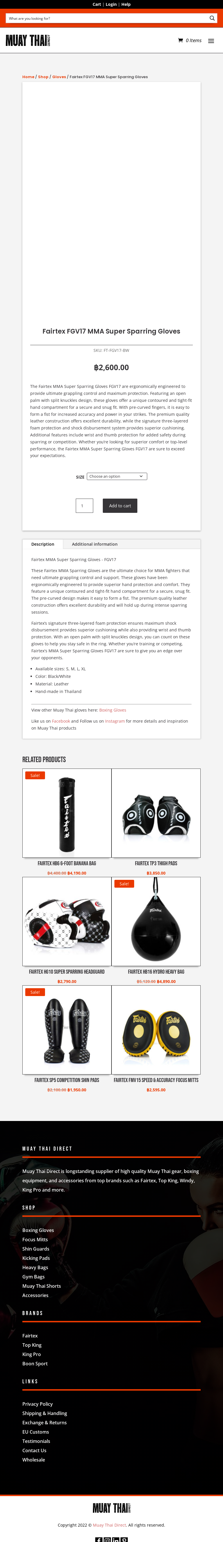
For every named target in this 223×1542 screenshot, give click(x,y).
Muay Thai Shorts (41, 1286)
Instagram (115, 721)
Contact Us (34, 1450)
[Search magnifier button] (212, 18)
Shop (43, 77)
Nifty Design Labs (124, 1476)
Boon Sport (35, 1363)
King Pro (31, 1354)
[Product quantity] (84, 506)
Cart (97, 4)
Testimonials (36, 1441)
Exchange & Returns (44, 1422)
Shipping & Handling (44, 1413)
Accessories (35, 1295)
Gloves (59, 77)
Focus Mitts (35, 1239)
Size (80, 477)
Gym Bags (33, 1277)
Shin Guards (35, 1249)
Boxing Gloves (112, 710)
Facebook (61, 721)
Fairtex (30, 1336)
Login (111, 4)
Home (28, 77)
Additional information (95, 544)
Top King (32, 1345)
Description (42, 544)
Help (126, 4)
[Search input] (107, 18)
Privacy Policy (37, 1404)
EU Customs (35, 1432)
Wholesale (33, 1460)
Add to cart (121, 505)
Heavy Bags (35, 1267)
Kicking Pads (36, 1258)
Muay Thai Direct (109, 1525)
